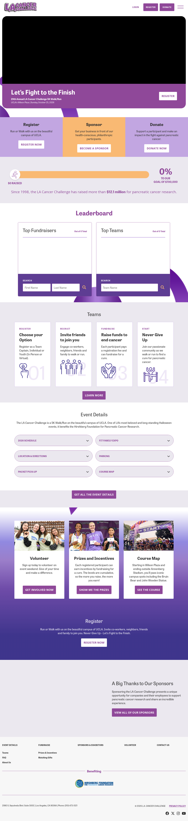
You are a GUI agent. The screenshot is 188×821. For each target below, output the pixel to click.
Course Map (134, 471)
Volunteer (130, 745)
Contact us (163, 745)
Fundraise (44, 745)
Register (151, 7)
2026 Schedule (53, 440)
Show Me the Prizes (94, 590)
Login (135, 7)
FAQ (4, 757)
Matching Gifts (45, 757)
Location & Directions (53, 456)
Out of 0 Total (80, 231)
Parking (134, 456)
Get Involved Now (39, 590)
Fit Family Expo (134, 440)
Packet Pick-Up (53, 471)
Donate (167, 7)
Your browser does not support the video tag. (94, 50)
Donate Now (157, 148)
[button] (180, 7)
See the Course (148, 590)
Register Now (31, 144)
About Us (6, 762)
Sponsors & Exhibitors (90, 745)
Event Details (9, 745)
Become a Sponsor (94, 148)
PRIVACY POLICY (177, 805)
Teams (5, 752)
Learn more (94, 395)
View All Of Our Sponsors (134, 712)
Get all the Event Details (94, 494)
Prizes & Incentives (47, 752)
